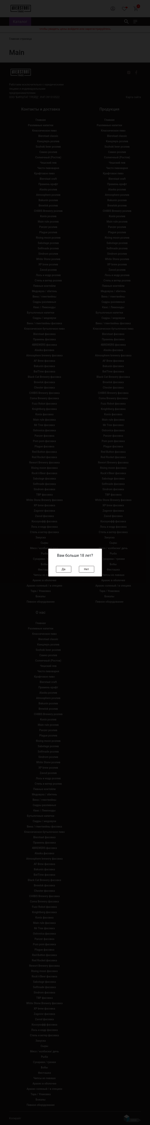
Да (63, 569)
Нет (86, 569)
